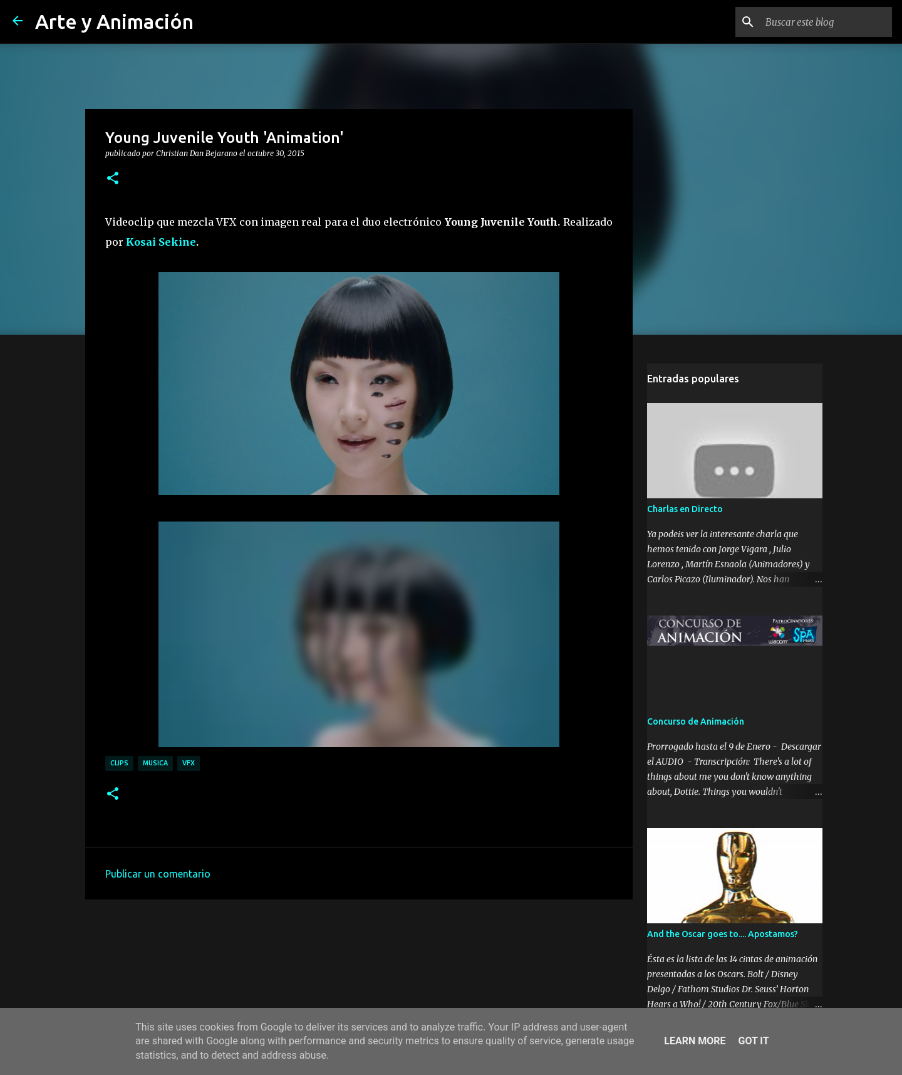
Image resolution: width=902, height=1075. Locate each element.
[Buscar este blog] (826, 22)
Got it (753, 1041)
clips (119, 763)
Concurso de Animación (695, 721)
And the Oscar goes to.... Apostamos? (722, 934)
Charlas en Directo (685, 509)
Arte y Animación (114, 21)
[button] (112, 178)
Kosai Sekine (161, 242)
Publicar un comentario (157, 873)
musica (155, 763)
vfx (188, 763)
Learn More (694, 1041)
